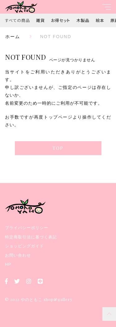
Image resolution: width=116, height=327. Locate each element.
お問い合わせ (18, 255)
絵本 (100, 20)
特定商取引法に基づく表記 (31, 237)
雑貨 (40, 20)
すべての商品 (17, 20)
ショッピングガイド (24, 246)
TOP (58, 148)
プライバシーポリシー (26, 227)
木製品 (82, 20)
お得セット (60, 20)
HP (8, 264)
